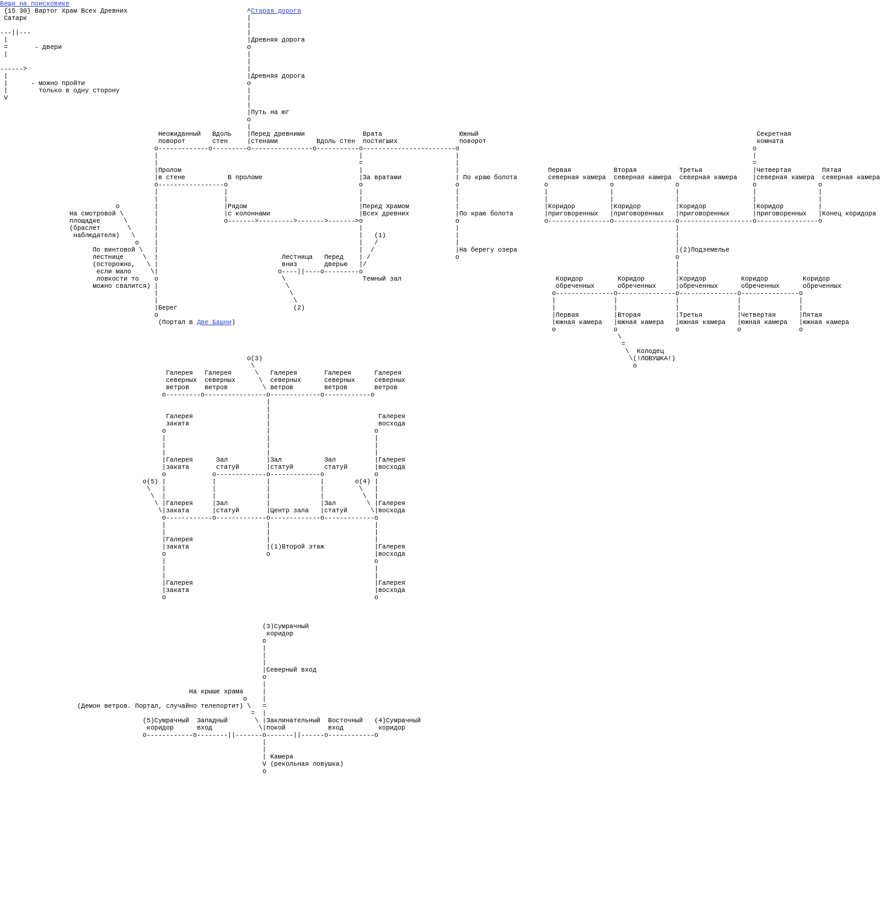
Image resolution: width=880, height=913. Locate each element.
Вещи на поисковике (34, 4)
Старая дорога (276, 12)
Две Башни (214, 376)
